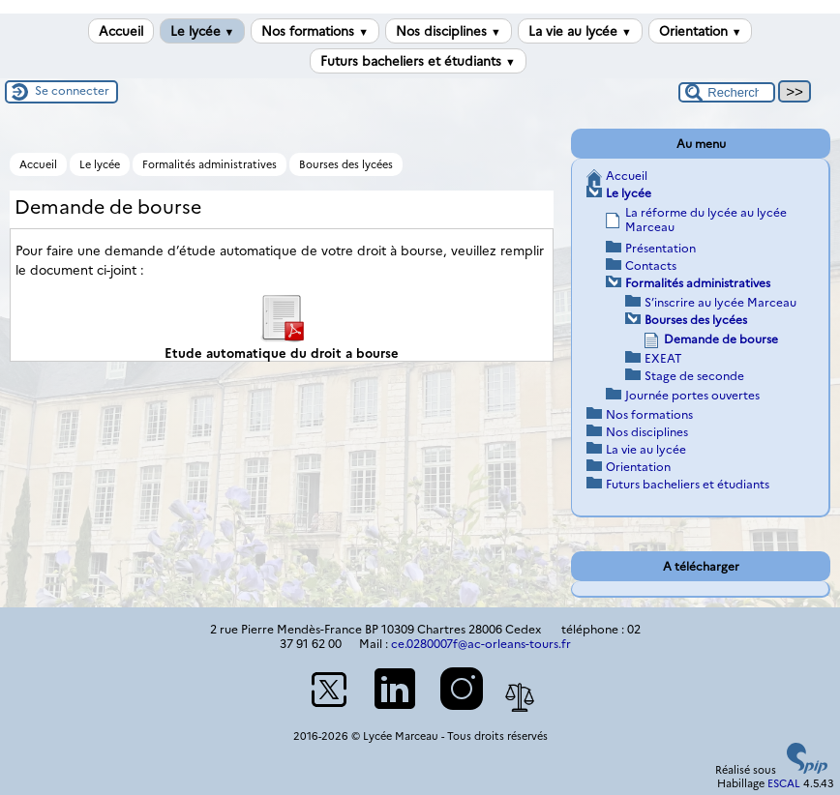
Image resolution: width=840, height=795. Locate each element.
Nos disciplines (448, 31)
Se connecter (72, 90)
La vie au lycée (580, 31)
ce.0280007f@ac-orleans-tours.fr (481, 643)
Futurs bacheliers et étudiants (418, 61)
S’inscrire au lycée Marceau (720, 302)
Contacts (650, 265)
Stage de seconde (694, 375)
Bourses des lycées (346, 164)
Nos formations (315, 31)
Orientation (700, 31)
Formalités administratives (209, 164)
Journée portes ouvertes (692, 395)
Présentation (660, 248)
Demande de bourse (721, 339)
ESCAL (783, 783)
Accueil (121, 31)
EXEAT (663, 358)
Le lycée (202, 31)
